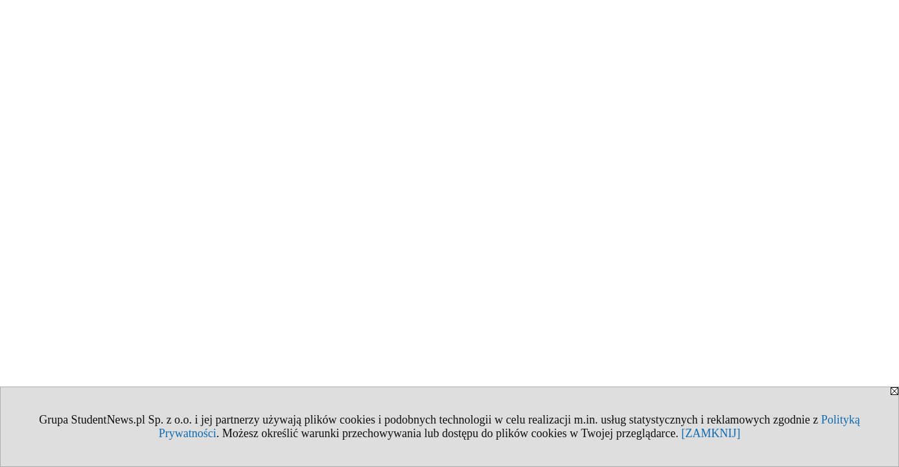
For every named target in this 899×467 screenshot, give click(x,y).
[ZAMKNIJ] (710, 433)
